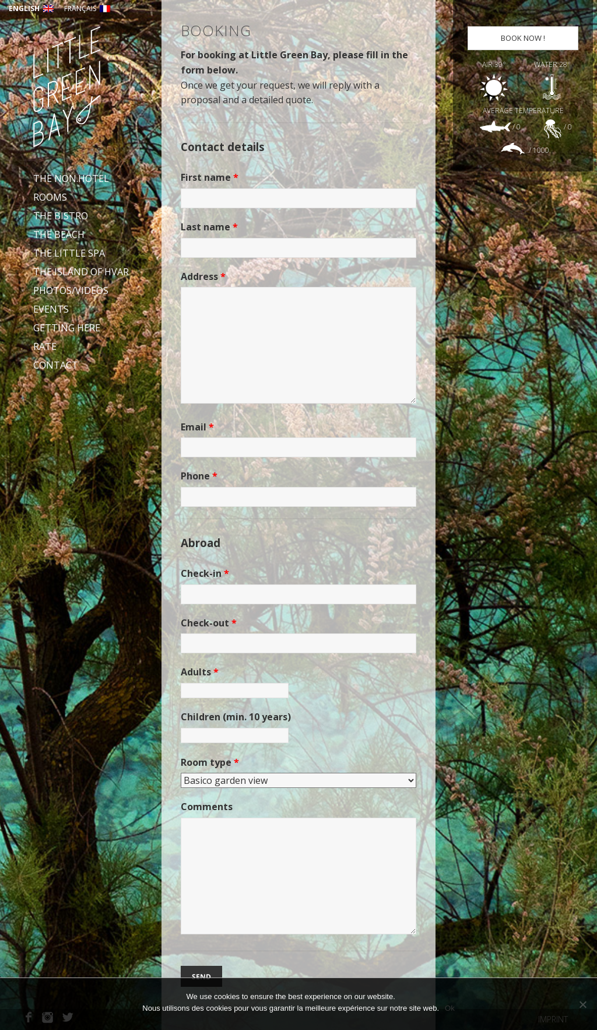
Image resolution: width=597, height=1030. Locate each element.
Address (203, 276)
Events (51, 309)
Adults (200, 671)
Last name (209, 226)
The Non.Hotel (71, 178)
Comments (207, 806)
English (31, 8)
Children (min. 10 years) (236, 716)
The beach (59, 234)
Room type (210, 762)
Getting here (66, 327)
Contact (55, 365)
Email (197, 427)
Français (87, 8)
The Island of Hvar (81, 271)
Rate (45, 346)
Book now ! (523, 38)
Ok (450, 1008)
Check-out (209, 622)
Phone (199, 476)
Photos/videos (70, 290)
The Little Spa (69, 253)
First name (209, 177)
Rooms (50, 197)
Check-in (205, 573)
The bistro (60, 215)
